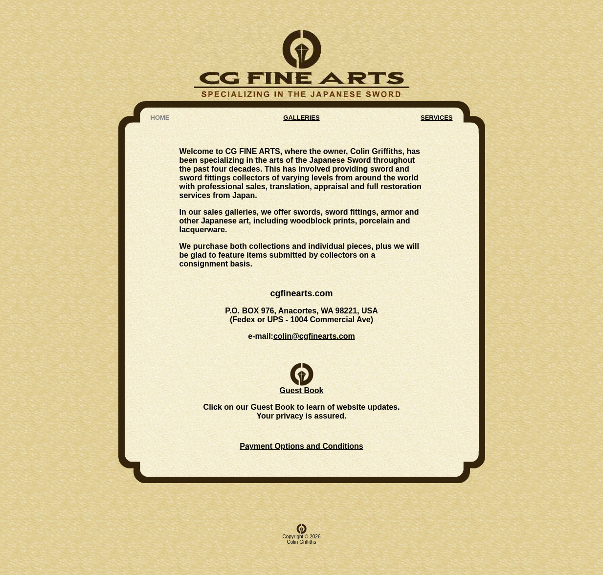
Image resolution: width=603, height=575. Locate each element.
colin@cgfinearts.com (314, 314)
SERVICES (437, 92)
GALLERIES (301, 92)
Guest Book (302, 366)
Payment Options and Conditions (301, 426)
